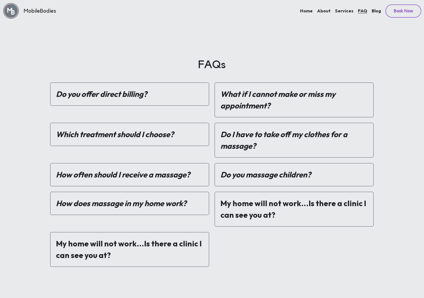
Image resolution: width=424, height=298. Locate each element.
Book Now (403, 11)
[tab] (129, 94)
